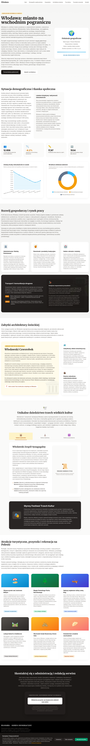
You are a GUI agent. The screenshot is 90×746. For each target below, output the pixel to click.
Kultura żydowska (21, 438)
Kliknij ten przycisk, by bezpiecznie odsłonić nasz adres (45, 703)
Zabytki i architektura (30, 72)
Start (26, 2)
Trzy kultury (68, 2)
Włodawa (5, 2)
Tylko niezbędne (69, 739)
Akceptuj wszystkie (81, 739)
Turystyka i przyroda (78, 2)
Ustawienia (58, 739)
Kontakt (87, 2)
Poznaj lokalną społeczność (10, 72)
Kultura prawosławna (69, 438)
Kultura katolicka (45, 438)
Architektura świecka (58, 2)
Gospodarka (48, 2)
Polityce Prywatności (36, 742)
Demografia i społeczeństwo (36, 2)
